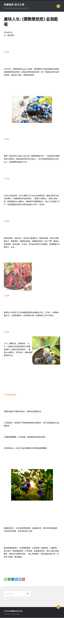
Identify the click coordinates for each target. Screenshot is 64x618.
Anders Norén (15, 614)
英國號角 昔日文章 (14, 4)
